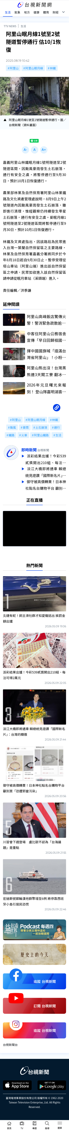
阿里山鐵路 (41, 435)
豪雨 (26, 427)
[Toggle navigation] (59, 1124)
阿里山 (14, 68)
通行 (57, 427)
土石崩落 (41, 427)
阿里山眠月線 (34, 68)
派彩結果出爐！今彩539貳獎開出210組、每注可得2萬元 (45, 459)
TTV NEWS (10, 26)
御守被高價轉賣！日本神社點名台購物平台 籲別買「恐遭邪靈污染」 (45, 484)
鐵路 (12, 435)
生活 (23, 26)
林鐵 (53, 68)
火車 (24, 435)
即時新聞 (29, 449)
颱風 (13, 427)
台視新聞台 (10, 1043)
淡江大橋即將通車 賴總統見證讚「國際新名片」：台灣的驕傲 (45, 471)
